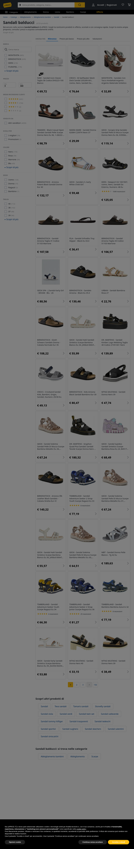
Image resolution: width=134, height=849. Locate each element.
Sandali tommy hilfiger (52, 721)
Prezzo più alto (83, 39)
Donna (46, 12)
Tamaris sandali (80, 706)
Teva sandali (60, 706)
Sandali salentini (116, 728)
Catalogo (13, 17)
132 (95, 684)
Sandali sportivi (48, 728)
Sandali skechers (93, 728)
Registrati (112, 4)
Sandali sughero (70, 728)
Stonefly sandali (103, 706)
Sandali (56, 17)
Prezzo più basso (67, 39)
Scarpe (83, 12)
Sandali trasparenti (79, 721)
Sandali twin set (86, 713)
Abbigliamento (30, 12)
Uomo (57, 12)
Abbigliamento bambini (42, 17)
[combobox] (46, 5)
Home (5, 17)
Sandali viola (47, 713)
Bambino (70, 12)
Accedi (100, 4)
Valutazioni (97, 39)
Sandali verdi (66, 713)
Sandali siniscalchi (49, 736)
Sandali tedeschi (102, 721)
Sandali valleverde (109, 713)
